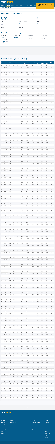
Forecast (12, 5)
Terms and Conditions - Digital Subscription (17, 424)
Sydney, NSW (3, 420)
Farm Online (47, 429)
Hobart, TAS (3, 431)
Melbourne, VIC (3, 422)
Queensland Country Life (35, 424)
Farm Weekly (33, 420)
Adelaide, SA (3, 427)
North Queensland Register (35, 422)
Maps (21, 5)
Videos (31, 5)
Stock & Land (33, 427)
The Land (32, 429)
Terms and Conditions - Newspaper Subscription (18, 425)
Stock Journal (33, 425)
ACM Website (12, 420)
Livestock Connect (48, 425)
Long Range (26, 5)
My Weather (3, 5)
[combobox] (51, 10)
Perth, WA (2, 425)
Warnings (17, 5)
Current (8, 6)
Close (52, 7)
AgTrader (46, 420)
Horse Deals (47, 427)
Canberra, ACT (3, 429)
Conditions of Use (13, 422)
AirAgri (46, 435)
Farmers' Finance (47, 433)
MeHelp (46, 431)
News (35, 5)
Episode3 (46, 437)
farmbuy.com (47, 422)
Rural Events (47, 424)
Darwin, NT (2, 433)
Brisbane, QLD (3, 424)
